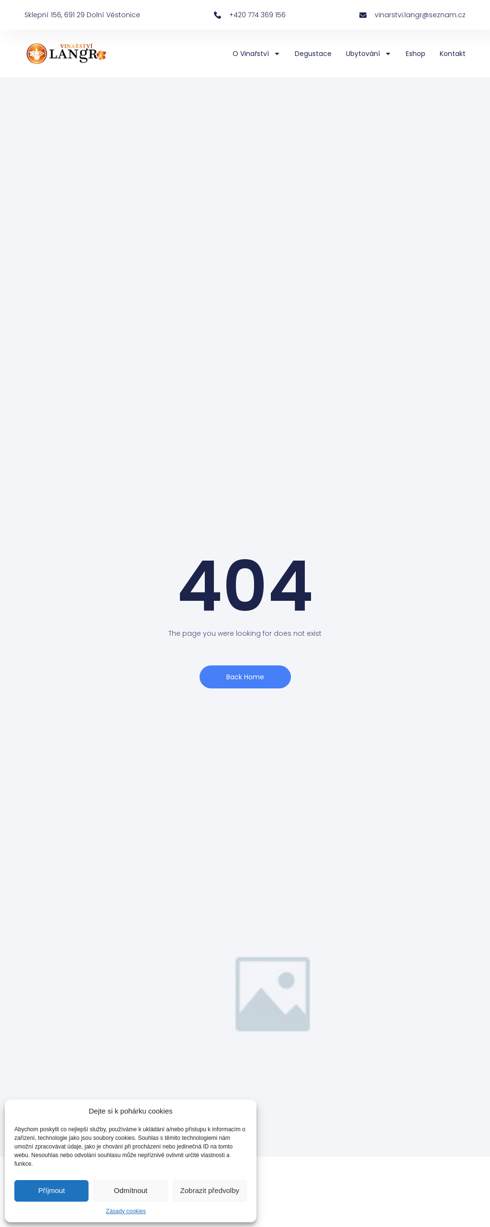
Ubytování (368, 53)
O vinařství (256, 53)
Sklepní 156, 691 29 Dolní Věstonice (82, 15)
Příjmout (51, 1190)
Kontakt (453, 53)
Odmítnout (130, 1190)
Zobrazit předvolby (209, 1190)
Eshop (415, 53)
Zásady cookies (125, 1211)
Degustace (313, 53)
